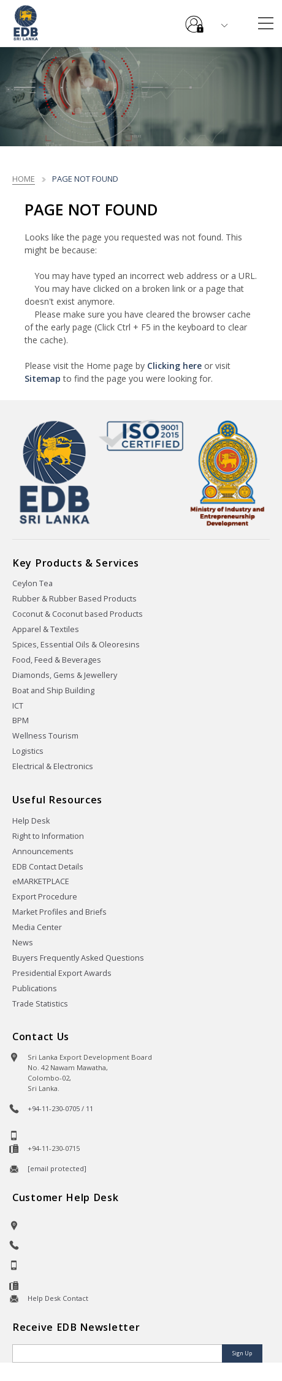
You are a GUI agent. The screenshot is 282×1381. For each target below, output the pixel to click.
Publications (34, 988)
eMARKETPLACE (40, 881)
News (22, 942)
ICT (17, 706)
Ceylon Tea (32, 583)
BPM (20, 720)
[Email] (118, 1353)
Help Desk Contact (58, 1298)
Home (23, 178)
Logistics (28, 751)
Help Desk (31, 821)
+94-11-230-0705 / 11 (60, 1108)
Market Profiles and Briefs (59, 912)
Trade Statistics (40, 1004)
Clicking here (174, 365)
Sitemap (43, 378)
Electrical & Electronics (52, 766)
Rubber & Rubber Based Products (74, 599)
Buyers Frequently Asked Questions (78, 958)
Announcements (43, 851)
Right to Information (48, 836)
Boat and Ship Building (53, 690)
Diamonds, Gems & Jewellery (64, 675)
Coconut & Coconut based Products (77, 614)
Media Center (37, 927)
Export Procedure (44, 897)
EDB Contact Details (47, 867)
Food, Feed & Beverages (56, 660)
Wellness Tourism (45, 736)
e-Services (194, 19)
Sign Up (242, 1353)
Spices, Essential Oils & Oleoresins (76, 644)
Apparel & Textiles (45, 629)
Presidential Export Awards (62, 973)
